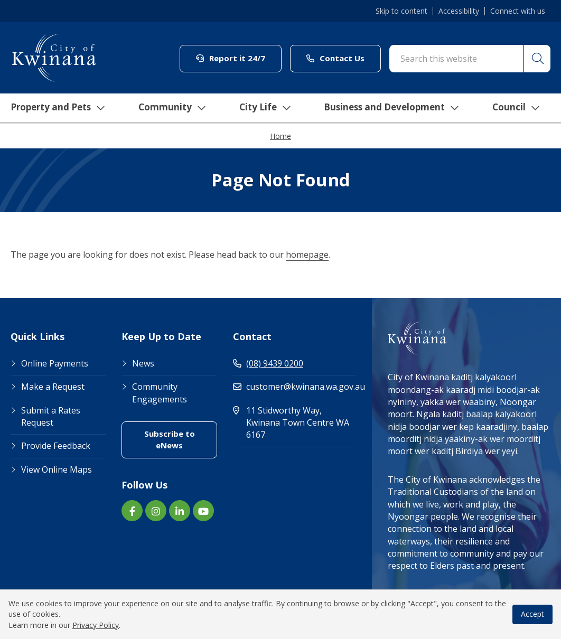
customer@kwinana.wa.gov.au (294, 386)
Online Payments (54, 363)
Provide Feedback (55, 446)
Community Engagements (159, 393)
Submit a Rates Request (50, 416)
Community (170, 108)
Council (518, 108)
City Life (263, 108)
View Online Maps (56, 469)
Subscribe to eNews (169, 439)
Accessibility (458, 11)
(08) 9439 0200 (268, 363)
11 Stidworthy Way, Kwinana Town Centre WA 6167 (294, 423)
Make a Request (53, 386)
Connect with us (517, 11)
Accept (532, 614)
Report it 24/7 (230, 58)
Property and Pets (54, 108)
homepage (307, 254)
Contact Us (335, 58)
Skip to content (401, 11)
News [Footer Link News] (143, 363)
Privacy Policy (95, 625)
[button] (536, 58)
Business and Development (392, 108)
